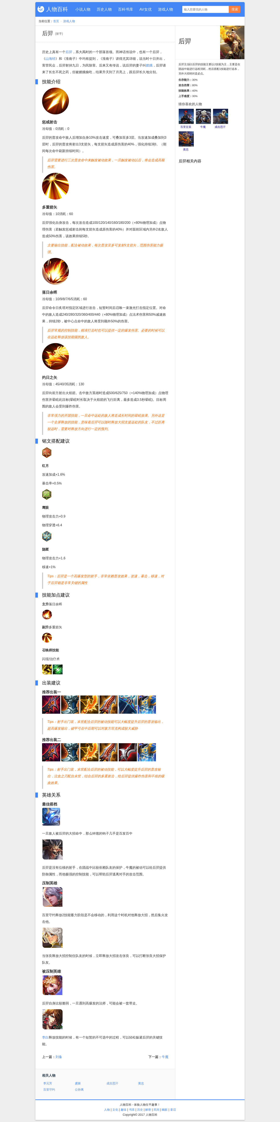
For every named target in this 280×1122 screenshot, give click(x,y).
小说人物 (82, 9)
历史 (140, 1109)
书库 (132, 1109)
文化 (115, 1109)
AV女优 (145, 9)
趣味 (123, 1109)
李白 (45, 1037)
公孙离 (79, 1089)
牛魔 (165, 1057)
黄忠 (141, 1083)
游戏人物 (165, 9)
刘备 (58, 1057)
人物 (107, 1109)
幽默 (165, 1109)
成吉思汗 (112, 1083)
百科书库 (125, 9)
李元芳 (47, 1083)
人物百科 (57, 9)
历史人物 (104, 9)
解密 (148, 1109)
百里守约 (49, 1089)
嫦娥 (149, 65)
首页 (56, 21)
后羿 (69, 52)
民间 (156, 1109)
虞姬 (78, 1083)
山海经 (50, 58)
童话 (173, 1109)
